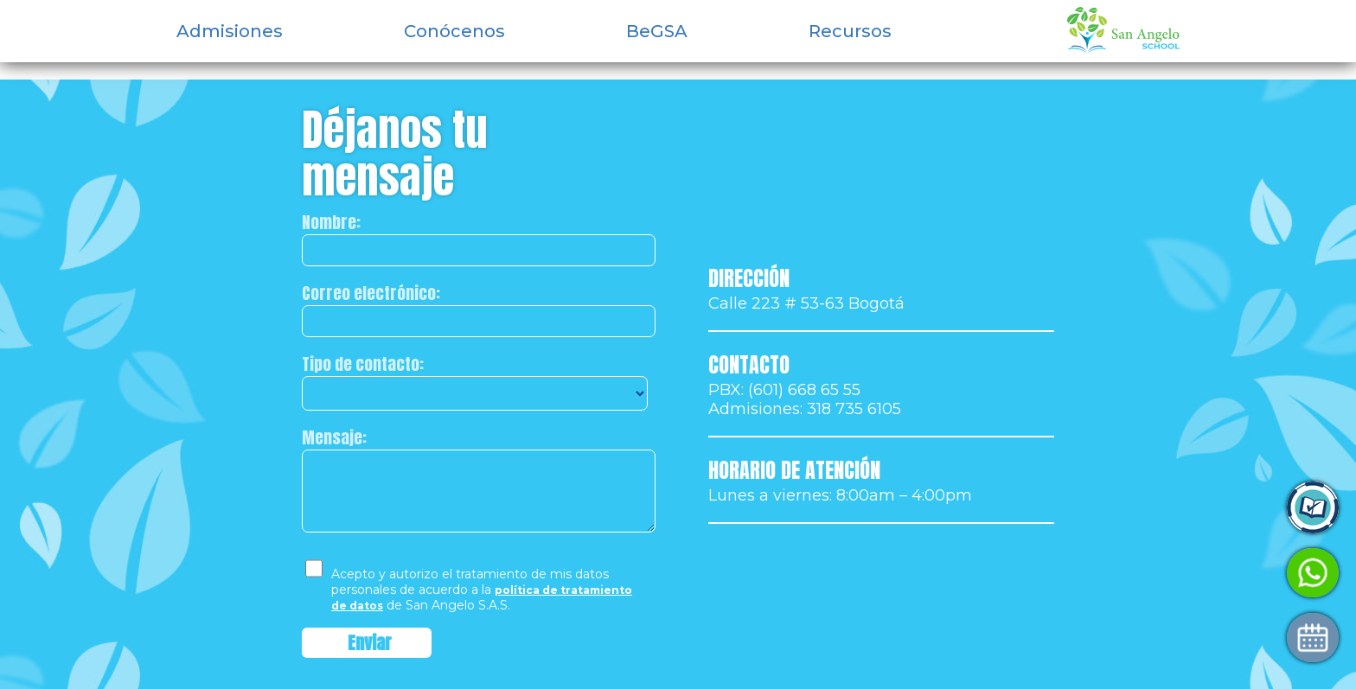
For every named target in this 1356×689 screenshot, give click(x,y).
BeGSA (657, 31)
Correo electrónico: (371, 293)
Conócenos (454, 31)
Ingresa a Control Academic (1164, 508)
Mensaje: (334, 437)
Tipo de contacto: (363, 364)
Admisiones (229, 31)
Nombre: (331, 222)
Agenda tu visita (1122, 637)
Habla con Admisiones (1143, 573)
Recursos (850, 31)
